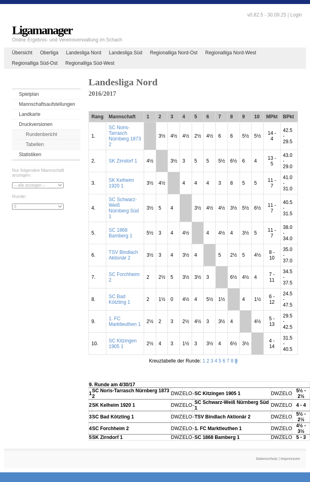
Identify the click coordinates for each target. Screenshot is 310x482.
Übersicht (22, 53)
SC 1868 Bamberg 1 (120, 233)
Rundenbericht (41, 134)
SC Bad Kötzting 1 (119, 299)
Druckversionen (35, 124)
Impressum (290, 459)
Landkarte (29, 114)
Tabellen (35, 144)
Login (296, 15)
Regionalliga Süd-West (89, 63)
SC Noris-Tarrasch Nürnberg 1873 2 (125, 136)
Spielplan (29, 94)
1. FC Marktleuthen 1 (125, 321)
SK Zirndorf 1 (123, 161)
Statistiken (30, 154)
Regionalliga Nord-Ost (174, 53)
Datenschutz (267, 459)
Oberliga (49, 53)
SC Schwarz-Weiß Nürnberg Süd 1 (124, 208)
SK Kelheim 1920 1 (121, 183)
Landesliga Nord (83, 53)
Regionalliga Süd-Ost (35, 63)
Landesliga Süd (126, 53)
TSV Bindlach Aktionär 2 (123, 255)
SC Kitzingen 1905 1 (122, 343)
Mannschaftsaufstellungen (47, 104)
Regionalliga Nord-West (230, 53)
